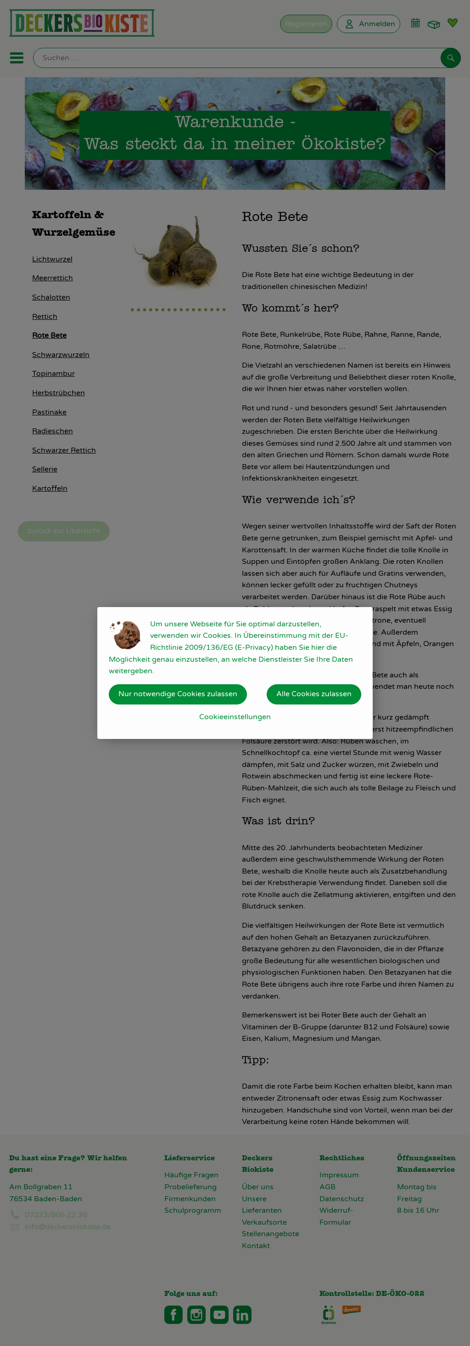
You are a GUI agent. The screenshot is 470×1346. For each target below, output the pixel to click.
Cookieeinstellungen (235, 716)
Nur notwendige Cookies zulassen (177, 694)
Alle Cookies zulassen (314, 694)
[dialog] (235, 673)
